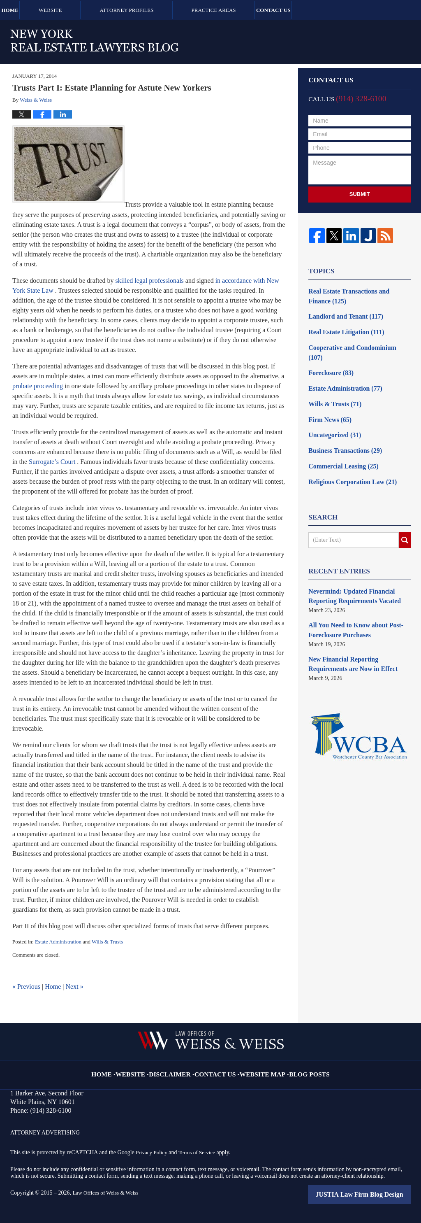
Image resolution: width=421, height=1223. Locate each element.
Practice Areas (247, 10)
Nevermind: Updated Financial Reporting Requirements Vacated (349, 570)
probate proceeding (37, 385)
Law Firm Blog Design (373, 1194)
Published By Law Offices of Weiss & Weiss (340, 40)
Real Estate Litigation (341, 328)
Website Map (258, 1068)
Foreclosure (328, 357)
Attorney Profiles (160, 10)
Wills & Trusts (107, 942)
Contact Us (324, 10)
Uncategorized (331, 415)
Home (27, 10)
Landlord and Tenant (341, 314)
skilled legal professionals (150, 280)
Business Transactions (340, 429)
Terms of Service (200, 1152)
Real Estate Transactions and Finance (354, 295)
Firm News (327, 400)
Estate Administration (58, 942)
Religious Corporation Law (347, 458)
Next (74, 986)
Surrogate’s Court (52, 461)
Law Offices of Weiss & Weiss (107, 1193)
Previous (26, 986)
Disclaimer (178, 1068)
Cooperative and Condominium (354, 343)
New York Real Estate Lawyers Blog (94, 40)
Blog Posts (298, 1068)
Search (405, 515)
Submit (359, 194)
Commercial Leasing (339, 443)
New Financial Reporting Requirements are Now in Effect (357, 634)
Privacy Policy (152, 1152)
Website (83, 10)
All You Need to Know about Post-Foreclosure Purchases (350, 602)
